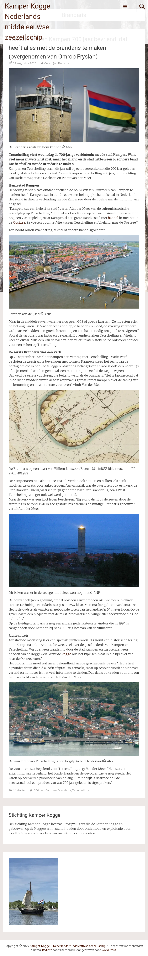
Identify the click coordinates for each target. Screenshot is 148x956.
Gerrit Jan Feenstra (57, 63)
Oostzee (19, 222)
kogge (66, 654)
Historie (19, 790)
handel (113, 218)
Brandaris (64, 790)
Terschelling (80, 790)
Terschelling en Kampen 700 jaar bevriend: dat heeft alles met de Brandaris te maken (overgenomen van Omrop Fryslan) (68, 48)
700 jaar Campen (45, 790)
